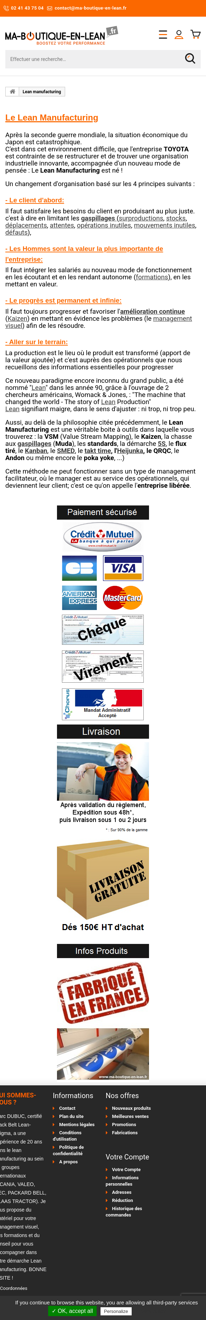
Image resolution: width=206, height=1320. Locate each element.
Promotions (124, 1124)
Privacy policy (150, 1311)
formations (152, 277)
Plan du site (71, 1116)
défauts (16, 232)
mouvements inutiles (164, 225)
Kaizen (17, 319)
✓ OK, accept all (72, 1311)
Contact (67, 1108)
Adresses (122, 1192)
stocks (175, 218)
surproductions (141, 218)
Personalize (116, 1311)
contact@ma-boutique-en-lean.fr (86, 8)
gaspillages (34, 444)
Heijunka (130, 451)
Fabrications (125, 1132)
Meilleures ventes (130, 1116)
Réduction (122, 1200)
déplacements (26, 225)
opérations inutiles (104, 225)
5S (162, 444)
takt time (98, 451)
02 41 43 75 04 (24, 8)
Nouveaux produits (131, 1108)
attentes (62, 225)
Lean (38, 388)
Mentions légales (77, 1124)
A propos (68, 1161)
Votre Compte (126, 1169)
